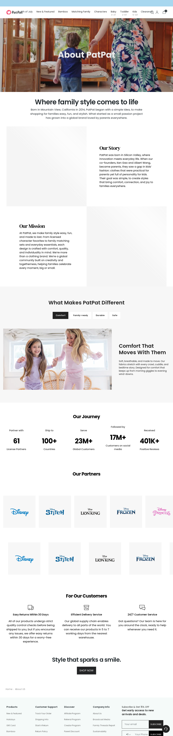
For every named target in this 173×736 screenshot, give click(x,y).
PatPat (29, 728)
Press (66, 705)
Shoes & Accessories (16, 712)
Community (99, 682)
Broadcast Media (101, 664)
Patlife (67, 711)
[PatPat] (14, 12)
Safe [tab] (118, 259)
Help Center (40, 688)
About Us (97, 658)
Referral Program (72, 664)
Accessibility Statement (73, 722)
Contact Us (40, 694)
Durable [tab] (101, 259)
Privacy (18, 722)
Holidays (10, 664)
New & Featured (14, 658)
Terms (9, 722)
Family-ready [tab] (79, 259)
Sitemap (114, 722)
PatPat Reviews (42, 712)
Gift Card (11, 670)
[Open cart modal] (164, 12)
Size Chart (98, 688)
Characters (12, 688)
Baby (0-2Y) (12, 694)
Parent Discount (71, 676)
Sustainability (99, 676)
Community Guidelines (48, 722)
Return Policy (41, 676)
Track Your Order (43, 658)
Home (9, 634)
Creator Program (72, 670)
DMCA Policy (30, 722)
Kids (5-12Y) (12, 706)
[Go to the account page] (157, 12)
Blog (66, 699)
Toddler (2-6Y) (13, 700)
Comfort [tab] (57, 259)
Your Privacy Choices (97, 722)
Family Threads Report (104, 670)
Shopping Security (44, 682)
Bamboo (10, 676)
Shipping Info (41, 664)
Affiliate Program (72, 658)
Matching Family (14, 682)
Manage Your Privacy (45, 700)
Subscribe (156, 669)
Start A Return (41, 670)
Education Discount (74, 682)
